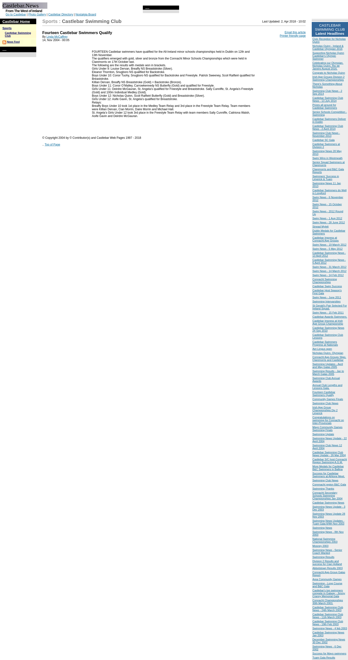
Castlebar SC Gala (323, 140)
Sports (7, 28)
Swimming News (322, 527)
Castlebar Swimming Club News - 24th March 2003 (327, 609)
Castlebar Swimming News (328, 502)
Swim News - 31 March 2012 (329, 266)
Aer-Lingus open (322, 348)
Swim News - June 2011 (326, 297)
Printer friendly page (293, 35)
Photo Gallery (37, 14)
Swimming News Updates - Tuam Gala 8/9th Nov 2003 (328, 522)
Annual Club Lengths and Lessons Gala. (327, 386)
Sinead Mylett (320, 226)
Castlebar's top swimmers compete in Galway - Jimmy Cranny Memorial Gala (328, 593)
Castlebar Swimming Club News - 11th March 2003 (327, 616)
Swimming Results (323, 557)
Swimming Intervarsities (326, 301)
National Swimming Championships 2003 (324, 540)
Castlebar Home (16, 21)
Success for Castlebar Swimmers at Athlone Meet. (328, 475)
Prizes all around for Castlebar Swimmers (324, 106)
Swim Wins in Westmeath (327, 158)
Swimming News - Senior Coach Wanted (327, 551)
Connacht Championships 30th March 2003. (327, 602)
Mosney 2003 (320, 545)
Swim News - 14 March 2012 (329, 271)
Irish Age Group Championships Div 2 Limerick (325, 410)
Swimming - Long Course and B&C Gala (327, 585)
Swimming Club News (325, 403)
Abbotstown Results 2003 (327, 568)
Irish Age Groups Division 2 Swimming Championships (328, 78)
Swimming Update (323, 434)
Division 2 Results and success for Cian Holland (327, 562)
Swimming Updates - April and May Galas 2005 (327, 365)
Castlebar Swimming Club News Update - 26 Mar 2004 (329, 454)
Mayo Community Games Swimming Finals (327, 429)
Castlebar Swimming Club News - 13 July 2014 (327, 99)
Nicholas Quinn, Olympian (327, 353)
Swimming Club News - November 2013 (326, 134)
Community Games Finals (327, 399)
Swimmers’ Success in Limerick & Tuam (325, 178)
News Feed (13, 42)
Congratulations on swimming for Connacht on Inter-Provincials (328, 420)
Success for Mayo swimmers (329, 653)
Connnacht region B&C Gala (329, 484)
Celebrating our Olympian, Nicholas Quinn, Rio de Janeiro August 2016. (327, 65)
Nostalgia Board (85, 14)
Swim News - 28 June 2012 (328, 222)
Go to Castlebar (16, 14)
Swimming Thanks (323, 488)
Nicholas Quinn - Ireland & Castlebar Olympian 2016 (327, 47)
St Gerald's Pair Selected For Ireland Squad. (329, 307)
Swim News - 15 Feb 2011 (328, 312)
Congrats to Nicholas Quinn (328, 72)
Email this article (295, 32)
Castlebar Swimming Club (92, 21)
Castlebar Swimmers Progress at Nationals (325, 343)
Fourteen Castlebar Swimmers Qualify (323, 393)
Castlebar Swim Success (327, 286)
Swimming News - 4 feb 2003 (329, 628)
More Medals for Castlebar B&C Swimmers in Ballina (328, 468)
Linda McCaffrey (56, 36)
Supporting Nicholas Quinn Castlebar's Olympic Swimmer (328, 55)
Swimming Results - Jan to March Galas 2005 (328, 372)
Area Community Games (326, 579)
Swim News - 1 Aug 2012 (327, 218)
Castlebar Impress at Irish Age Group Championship (327, 322)
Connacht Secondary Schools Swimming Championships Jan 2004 (327, 495)
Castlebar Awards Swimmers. (329, 316)
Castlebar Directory (60, 14)
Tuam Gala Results (323, 657)
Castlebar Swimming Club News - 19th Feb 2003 (327, 623)
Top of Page (52, 144)
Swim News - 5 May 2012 (327, 248)
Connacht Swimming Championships (324, 281)
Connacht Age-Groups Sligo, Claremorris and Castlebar (329, 358)
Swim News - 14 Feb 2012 (328, 275)
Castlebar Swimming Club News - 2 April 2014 (327, 127)
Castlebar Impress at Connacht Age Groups (325, 239)
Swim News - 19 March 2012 (329, 244)
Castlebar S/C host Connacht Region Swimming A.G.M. (329, 461)
